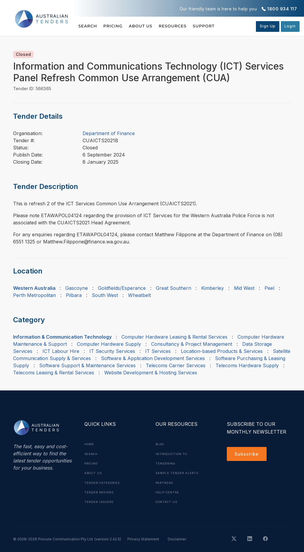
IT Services (158, 351)
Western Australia (34, 288)
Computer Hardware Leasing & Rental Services (174, 337)
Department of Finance (109, 133)
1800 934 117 (282, 8)
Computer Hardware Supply (109, 344)
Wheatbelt (139, 295)
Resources (189, 26)
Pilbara (74, 295)
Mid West (244, 288)
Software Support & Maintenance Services (87, 365)
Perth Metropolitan (34, 295)
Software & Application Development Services (153, 358)
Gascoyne (76, 288)
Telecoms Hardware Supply (247, 365)
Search (88, 26)
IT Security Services (112, 351)
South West (105, 295)
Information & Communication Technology (62, 337)
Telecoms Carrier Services (175, 365)
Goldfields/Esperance (122, 288)
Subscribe (247, 455)
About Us (152, 26)
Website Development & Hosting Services (150, 373)
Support (226, 26)
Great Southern (173, 288)
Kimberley (212, 288)
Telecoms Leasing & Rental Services (53, 373)
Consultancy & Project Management (191, 344)
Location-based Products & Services (222, 351)
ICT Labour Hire (60, 351)
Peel (269, 288)
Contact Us (168, 501)
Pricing (119, 26)
